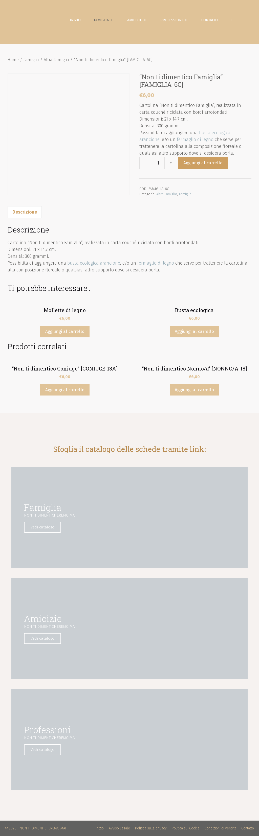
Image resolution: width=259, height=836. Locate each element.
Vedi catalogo (42, 527)
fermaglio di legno (195, 139)
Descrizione (24, 212)
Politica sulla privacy (151, 828)
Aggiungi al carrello (203, 163)
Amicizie (140, 20)
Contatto (209, 20)
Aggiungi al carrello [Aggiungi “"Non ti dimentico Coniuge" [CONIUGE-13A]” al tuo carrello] (64, 389)
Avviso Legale (119, 828)
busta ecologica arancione (93, 263)
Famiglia (107, 20)
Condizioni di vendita (220, 828)
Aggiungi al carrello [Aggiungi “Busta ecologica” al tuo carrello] (194, 331)
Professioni (177, 20)
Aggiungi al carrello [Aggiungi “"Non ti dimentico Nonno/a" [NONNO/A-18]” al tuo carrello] (194, 389)
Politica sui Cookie (186, 828)
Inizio (75, 20)
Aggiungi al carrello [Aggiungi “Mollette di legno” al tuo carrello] (64, 331)
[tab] (25, 212)
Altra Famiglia (56, 59)
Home (13, 59)
